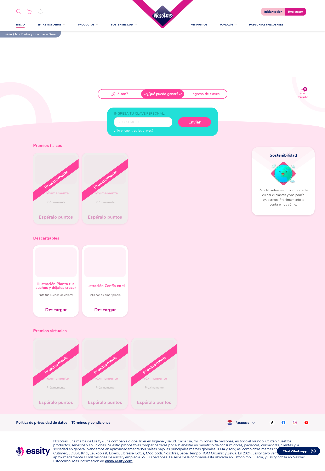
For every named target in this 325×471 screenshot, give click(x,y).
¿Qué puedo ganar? (162, 94)
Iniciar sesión (273, 11)
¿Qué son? (119, 94)
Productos (88, 24)
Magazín (228, 24)
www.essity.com (118, 461)
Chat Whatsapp (295, 451)
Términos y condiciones (91, 422)
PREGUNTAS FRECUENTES (266, 24)
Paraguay (242, 422)
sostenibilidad (124, 24)
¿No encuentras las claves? (133, 130)
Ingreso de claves (205, 94)
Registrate (295, 11)
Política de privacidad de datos (41, 422)
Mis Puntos (199, 24)
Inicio (20, 24)
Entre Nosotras (51, 24)
